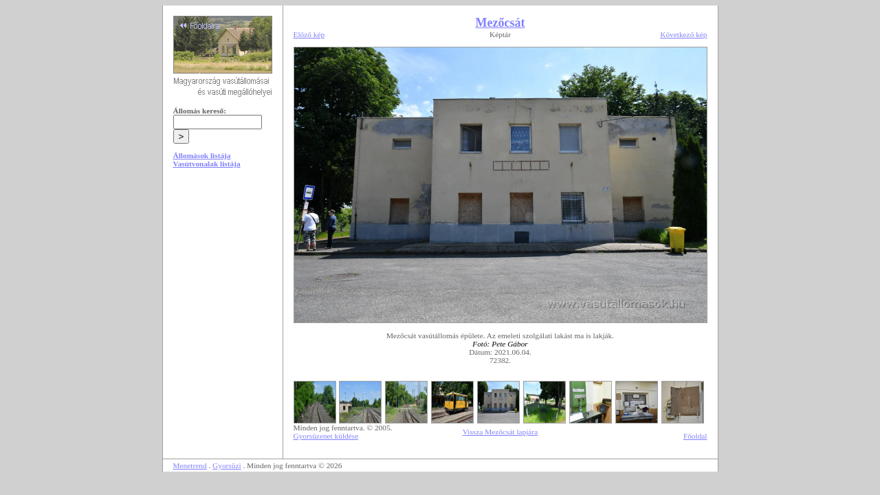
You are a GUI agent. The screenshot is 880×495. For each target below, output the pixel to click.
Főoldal (695, 436)
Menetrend (190, 465)
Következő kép (683, 34)
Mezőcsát (500, 23)
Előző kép (309, 34)
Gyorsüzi (226, 465)
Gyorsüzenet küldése (326, 436)
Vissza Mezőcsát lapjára (500, 432)
